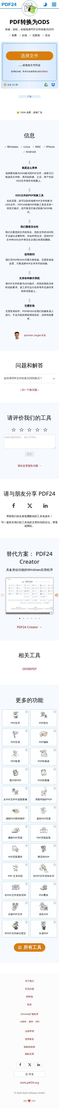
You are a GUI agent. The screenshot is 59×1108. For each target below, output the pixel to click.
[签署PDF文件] (15, 756)
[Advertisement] (29, 102)
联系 (29, 1004)
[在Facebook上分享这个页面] (13, 505)
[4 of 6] (31, 618)
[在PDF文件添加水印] (43, 871)
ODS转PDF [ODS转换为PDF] (29, 669)
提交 (29, 454)
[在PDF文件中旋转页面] (43, 814)
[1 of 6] (19, 618)
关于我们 (29, 980)
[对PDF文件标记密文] (15, 928)
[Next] (56, 595)
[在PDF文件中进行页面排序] (15, 852)
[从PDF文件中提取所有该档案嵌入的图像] (15, 795)
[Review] (29, 442)
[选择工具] (54, 4)
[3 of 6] (27, 618)
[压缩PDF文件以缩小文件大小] (15, 737)
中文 (31, 1074)
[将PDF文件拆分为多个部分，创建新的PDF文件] (43, 718)
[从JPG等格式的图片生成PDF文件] (15, 775)
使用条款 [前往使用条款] (44, 71)
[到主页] (9, 4)
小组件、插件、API (29, 1021)
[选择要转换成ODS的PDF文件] (29, 55)
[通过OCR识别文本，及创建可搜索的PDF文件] (15, 871)
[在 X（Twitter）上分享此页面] (29, 505)
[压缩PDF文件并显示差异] (15, 909)
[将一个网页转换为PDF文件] (43, 852)
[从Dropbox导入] (53, 85)
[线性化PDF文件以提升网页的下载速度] (43, 909)
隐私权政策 (29, 1046)
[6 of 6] (39, 618)
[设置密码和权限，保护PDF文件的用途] (43, 795)
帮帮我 (29, 996)
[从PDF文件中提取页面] (43, 833)
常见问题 (29, 988)
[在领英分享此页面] (45, 505)
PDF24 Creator (27, 627)
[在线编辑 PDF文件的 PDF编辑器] (43, 737)
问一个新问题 (29, 389)
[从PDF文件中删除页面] (15, 833)
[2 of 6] (23, 618)
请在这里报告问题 (28, 465)
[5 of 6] (35, 618)
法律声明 (29, 1031)
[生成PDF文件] (43, 928)
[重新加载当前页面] (29, 8)
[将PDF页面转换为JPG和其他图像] (43, 775)
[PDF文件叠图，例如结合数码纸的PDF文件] (43, 890)
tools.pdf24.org (29, 1082)
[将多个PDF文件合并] (15, 718)
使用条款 (29, 1038)
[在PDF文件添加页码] (15, 890)
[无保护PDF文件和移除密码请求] (15, 814)
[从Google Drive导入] (46, 85)
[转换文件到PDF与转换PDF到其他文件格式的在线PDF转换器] (43, 756)
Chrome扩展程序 (29, 1014)
